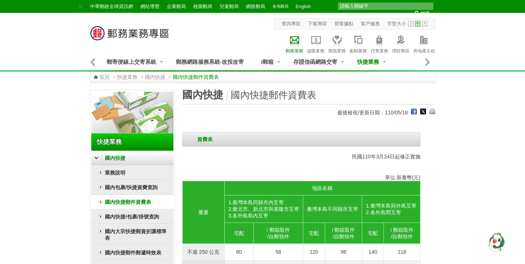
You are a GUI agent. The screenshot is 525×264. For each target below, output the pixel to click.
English (303, 6)
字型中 (418, 23)
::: (81, 6)
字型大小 (396, 23)
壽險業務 (337, 43)
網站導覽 (149, 6)
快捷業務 (368, 62)
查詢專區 (291, 23)
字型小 (411, 23)
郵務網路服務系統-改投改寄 (210, 62)
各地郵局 (280, 6)
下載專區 (317, 23)
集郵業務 (358, 43)
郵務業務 (294, 43)
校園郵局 (202, 6)
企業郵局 (176, 6)
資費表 (205, 139)
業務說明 (115, 173)
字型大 (424, 23)
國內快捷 (155, 77)
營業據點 (343, 23)
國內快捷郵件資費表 (128, 202)
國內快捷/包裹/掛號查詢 (132, 217)
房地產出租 (424, 43)
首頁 (104, 77)
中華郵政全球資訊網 (111, 6)
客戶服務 (370, 23)
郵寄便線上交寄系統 (131, 62)
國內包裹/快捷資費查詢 (131, 187)
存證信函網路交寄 (315, 62)
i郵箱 (267, 62)
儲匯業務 (315, 43)
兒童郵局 (229, 6)
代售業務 (379, 43)
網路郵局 (255, 6)
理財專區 (401, 43)
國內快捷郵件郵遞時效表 (133, 253)
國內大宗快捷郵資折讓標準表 (135, 234)
